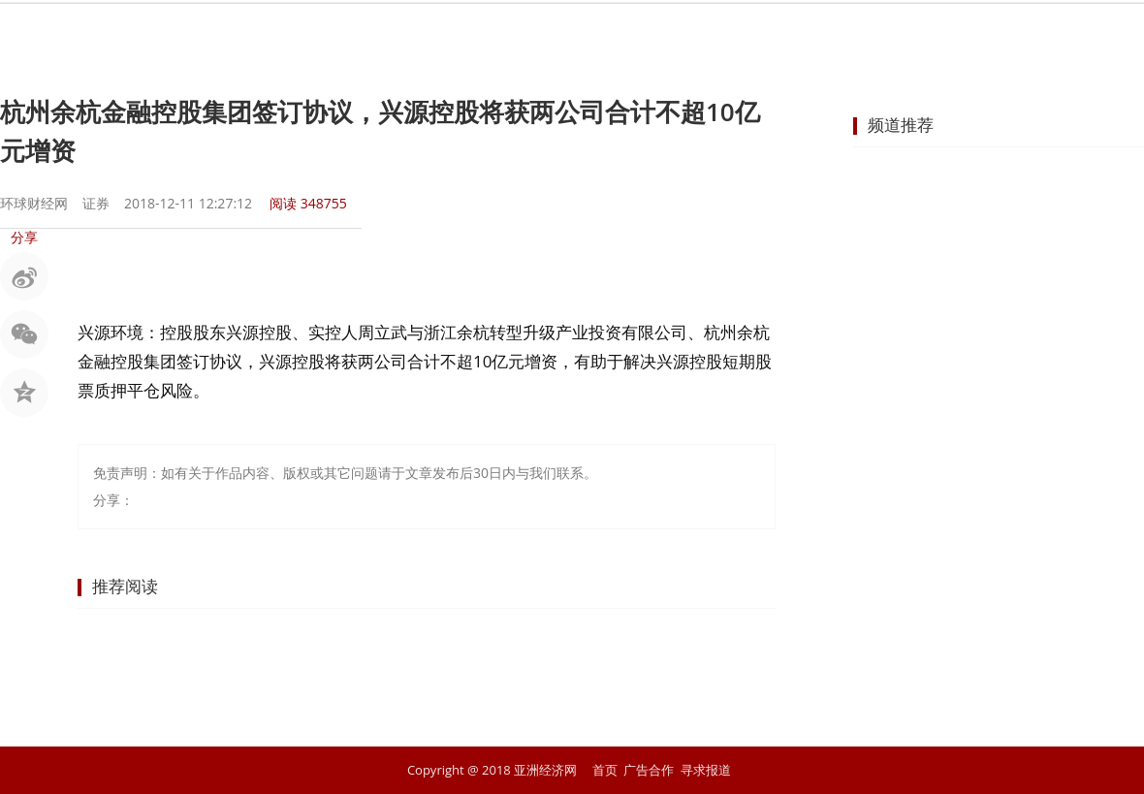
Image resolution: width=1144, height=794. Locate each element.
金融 (486, 34)
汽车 (765, 34)
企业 (626, 34)
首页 (277, 34)
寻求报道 (706, 769)
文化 (905, 34)
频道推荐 (901, 124)
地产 (696, 34)
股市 (416, 34)
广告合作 (648, 769)
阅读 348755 (308, 203)
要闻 (347, 34)
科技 (835, 34)
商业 (556, 34)
